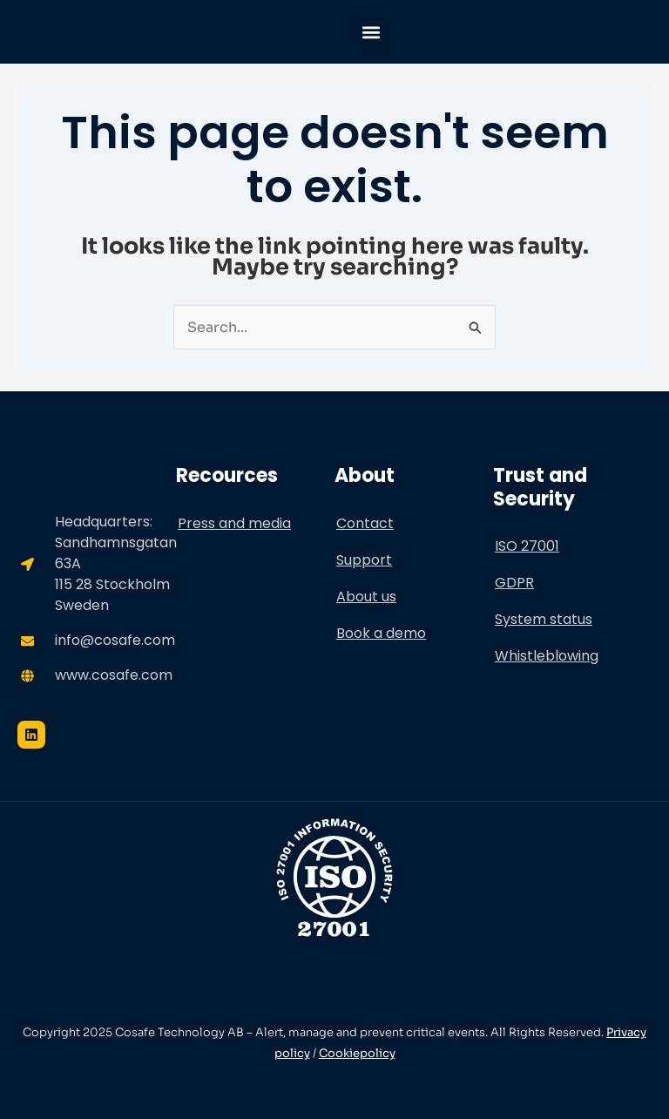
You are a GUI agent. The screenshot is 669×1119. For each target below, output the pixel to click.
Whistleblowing (546, 656)
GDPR (514, 583)
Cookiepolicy (357, 1053)
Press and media (234, 523)
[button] (370, 31)
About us (366, 597)
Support (364, 560)
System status (543, 619)
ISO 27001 (527, 546)
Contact (365, 523)
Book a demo (381, 633)
